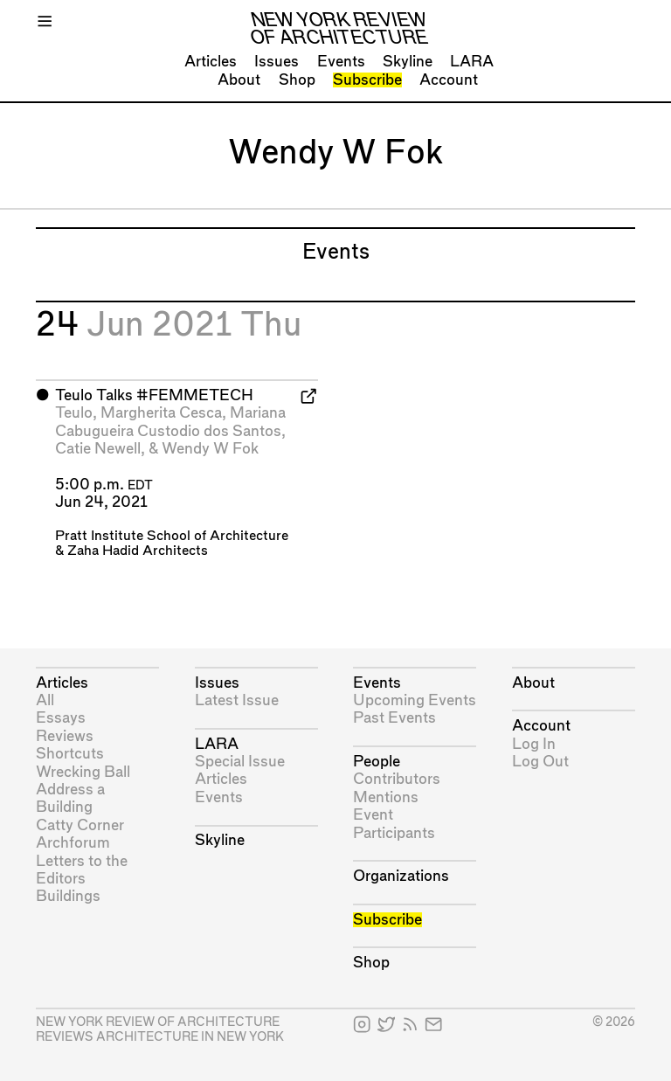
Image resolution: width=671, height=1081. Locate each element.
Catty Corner (80, 825)
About (239, 80)
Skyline (407, 61)
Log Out (540, 761)
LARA (472, 61)
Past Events (394, 717)
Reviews (64, 736)
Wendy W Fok (210, 448)
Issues (276, 61)
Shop (297, 80)
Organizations (401, 876)
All (45, 700)
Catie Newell (98, 448)
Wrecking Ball (83, 772)
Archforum (73, 842)
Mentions (386, 797)
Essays (61, 717)
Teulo (74, 412)
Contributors (396, 779)
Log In (534, 744)
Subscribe (367, 80)
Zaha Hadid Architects (137, 551)
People (376, 761)
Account (448, 80)
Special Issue (240, 761)
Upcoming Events (414, 700)
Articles (210, 61)
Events (341, 61)
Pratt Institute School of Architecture (171, 536)
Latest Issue (237, 700)
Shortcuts (70, 753)
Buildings (68, 896)
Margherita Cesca (161, 412)
